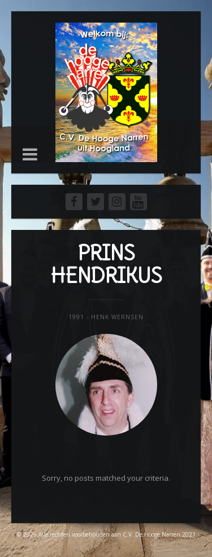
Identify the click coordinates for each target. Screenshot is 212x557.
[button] (30, 154)
